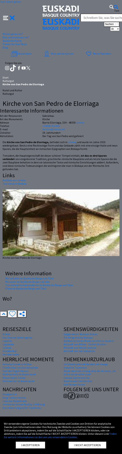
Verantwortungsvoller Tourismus (22, 407)
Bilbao (6, 334)
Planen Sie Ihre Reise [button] (15, 44)
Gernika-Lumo (11, 354)
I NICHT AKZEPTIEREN (87, 445)
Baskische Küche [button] (12, 40)
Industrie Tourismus (75, 367)
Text (116, 10)
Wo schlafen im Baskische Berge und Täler (29, 278)
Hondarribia (9, 351)
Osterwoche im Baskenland (18, 381)
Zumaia (7, 347)
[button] (9, 17)
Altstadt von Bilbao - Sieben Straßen (85, 344)
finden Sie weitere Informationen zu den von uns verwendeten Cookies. (60, 435)
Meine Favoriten (98, 53)
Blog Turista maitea (14, 397)
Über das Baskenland (15, 401)
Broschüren (21, 53)
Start (6, 77)
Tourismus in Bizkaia (14, 183)
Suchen (111, 24)
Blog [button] (5, 47)
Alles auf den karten (58, 53)
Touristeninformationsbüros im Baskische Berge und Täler (39, 285)
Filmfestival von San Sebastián (20, 367)
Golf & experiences (74, 384)
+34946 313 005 (51, 126)
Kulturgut (8, 81)
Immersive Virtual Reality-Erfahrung (24, 404)
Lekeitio (7, 341)
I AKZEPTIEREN (30, 445)
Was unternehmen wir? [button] (16, 37)
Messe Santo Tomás (14, 377)
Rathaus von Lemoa (14, 180)
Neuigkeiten (10, 394)
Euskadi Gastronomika (77, 377)
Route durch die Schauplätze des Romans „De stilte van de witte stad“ (90, 372)
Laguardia (8, 344)
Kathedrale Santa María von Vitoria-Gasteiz (89, 341)
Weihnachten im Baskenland (19, 374)
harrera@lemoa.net (53, 129)
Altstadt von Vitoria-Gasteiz (80, 347)
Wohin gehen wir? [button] (13, 34)
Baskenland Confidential (78, 381)
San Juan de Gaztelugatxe (17, 337)
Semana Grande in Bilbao (17, 364)
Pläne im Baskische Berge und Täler (25, 288)
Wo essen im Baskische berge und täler (27, 281)
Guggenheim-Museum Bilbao (80, 334)
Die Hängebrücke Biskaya (78, 337)
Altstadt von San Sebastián (79, 351)
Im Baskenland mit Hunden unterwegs (86, 364)
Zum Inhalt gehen (10, 1)
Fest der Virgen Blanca (15, 371)
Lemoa (72, 142)
